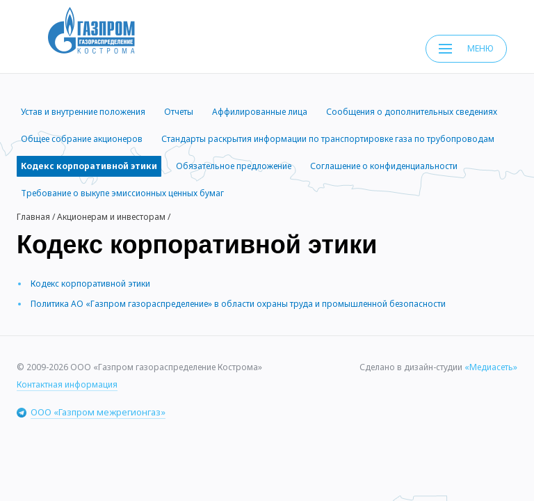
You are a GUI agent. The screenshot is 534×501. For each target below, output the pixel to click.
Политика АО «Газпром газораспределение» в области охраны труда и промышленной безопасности (238, 304)
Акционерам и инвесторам (111, 217)
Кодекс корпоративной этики (90, 283)
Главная (33, 217)
